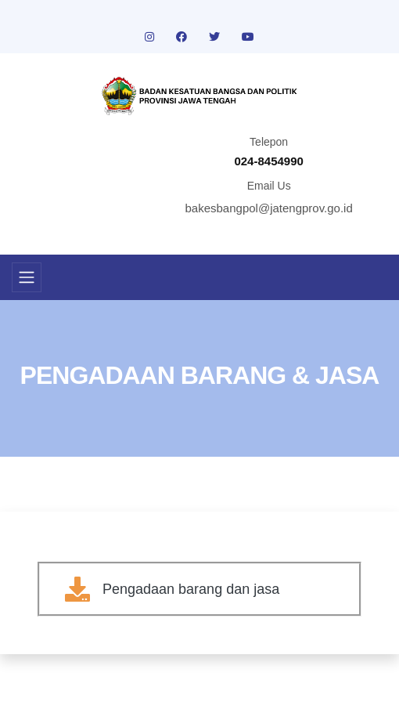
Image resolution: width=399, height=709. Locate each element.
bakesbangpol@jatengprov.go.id (269, 208)
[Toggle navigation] (26, 277)
